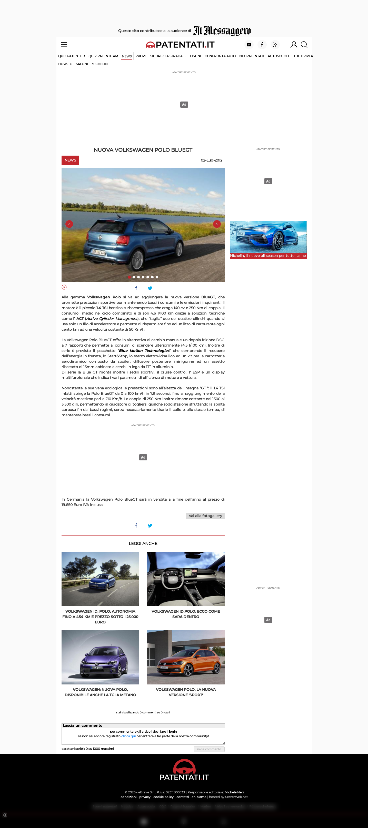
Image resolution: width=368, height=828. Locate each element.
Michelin (100, 64)
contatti (182, 797)
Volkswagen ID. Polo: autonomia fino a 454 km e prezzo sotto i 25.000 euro (100, 616)
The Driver (303, 56)
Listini (195, 56)
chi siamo (199, 797)
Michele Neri (234, 792)
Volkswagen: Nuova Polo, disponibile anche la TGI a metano (100, 692)
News (127, 56)
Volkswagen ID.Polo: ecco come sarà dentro (186, 614)
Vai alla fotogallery (205, 515)
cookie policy (163, 797)
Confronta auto (220, 56)
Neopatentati (251, 56)
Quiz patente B (71, 56)
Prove (141, 56)
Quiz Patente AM (103, 56)
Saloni (82, 64)
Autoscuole (279, 56)
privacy (145, 797)
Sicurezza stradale (168, 56)
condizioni (128, 797)
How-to (65, 64)
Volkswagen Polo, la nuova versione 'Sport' (186, 692)
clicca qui (128, 736)
